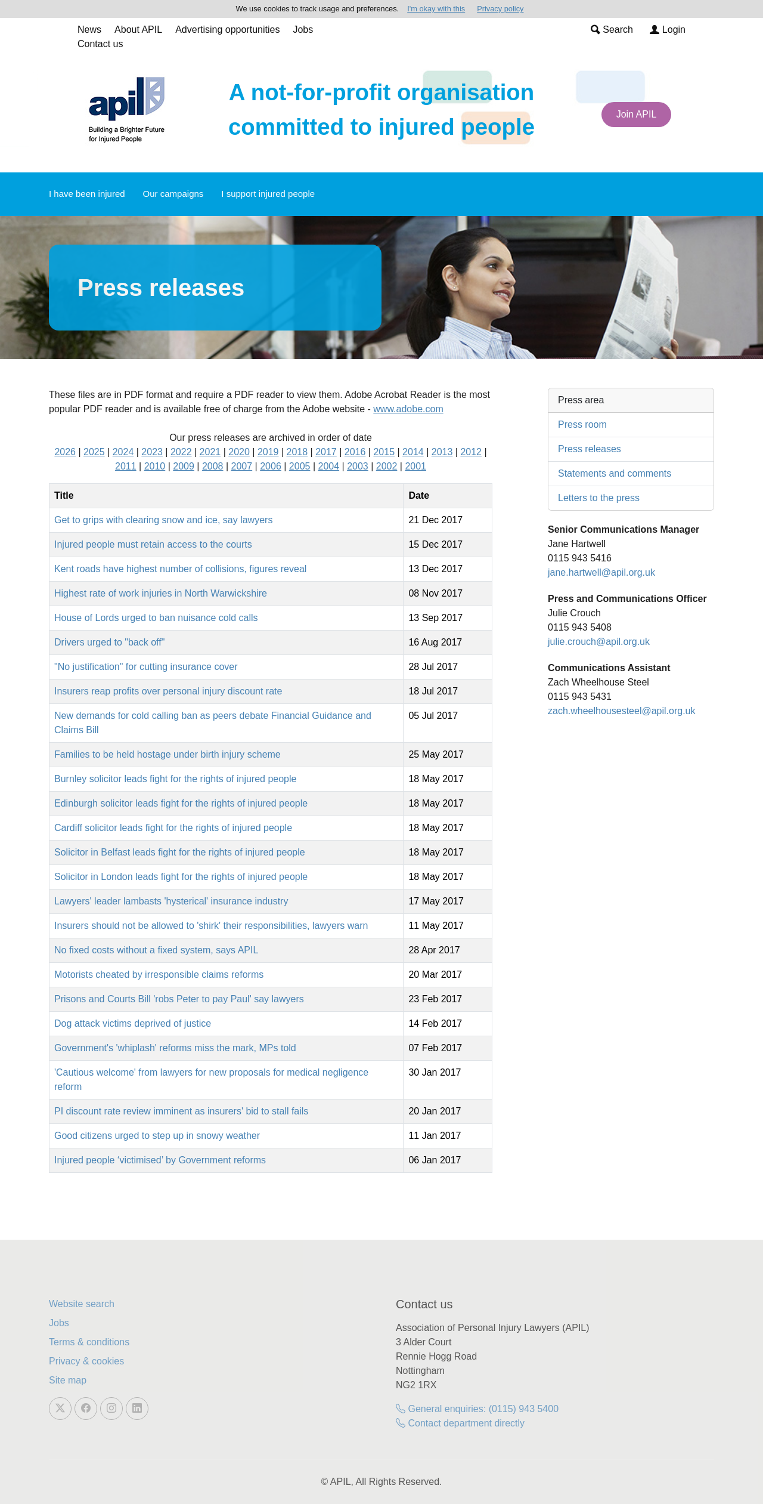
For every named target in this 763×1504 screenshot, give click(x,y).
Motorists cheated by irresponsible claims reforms (158, 974)
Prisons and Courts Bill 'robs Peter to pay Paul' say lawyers (179, 999)
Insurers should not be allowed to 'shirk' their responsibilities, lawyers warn (211, 926)
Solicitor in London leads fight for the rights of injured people (181, 877)
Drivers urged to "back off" (109, 642)
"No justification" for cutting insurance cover (146, 667)
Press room (582, 424)
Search (612, 29)
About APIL (138, 29)
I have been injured (87, 194)
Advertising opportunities (227, 29)
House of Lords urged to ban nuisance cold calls (156, 618)
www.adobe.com (408, 409)
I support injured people (268, 194)
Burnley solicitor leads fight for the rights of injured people (175, 779)
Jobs (303, 29)
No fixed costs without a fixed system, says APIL (156, 950)
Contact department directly (460, 1423)
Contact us (100, 44)
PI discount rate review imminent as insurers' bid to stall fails (181, 1111)
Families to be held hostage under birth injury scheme (167, 754)
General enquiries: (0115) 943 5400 (477, 1409)
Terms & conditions (89, 1342)
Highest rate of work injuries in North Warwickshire (160, 593)
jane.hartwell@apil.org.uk (601, 572)
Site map (67, 1380)
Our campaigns (173, 194)
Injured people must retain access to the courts (153, 544)
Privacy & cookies (86, 1361)
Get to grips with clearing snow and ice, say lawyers (163, 520)
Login (668, 29)
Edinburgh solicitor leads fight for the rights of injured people (181, 803)
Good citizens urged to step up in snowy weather (157, 1136)
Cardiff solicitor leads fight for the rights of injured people (173, 828)
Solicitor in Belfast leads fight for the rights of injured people (179, 852)
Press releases (589, 449)
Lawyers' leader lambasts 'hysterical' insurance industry (171, 901)
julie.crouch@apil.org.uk (599, 642)
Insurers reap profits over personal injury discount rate (168, 691)
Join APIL (636, 114)
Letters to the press (599, 498)
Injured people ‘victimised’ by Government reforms (160, 1160)
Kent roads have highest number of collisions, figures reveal (180, 569)
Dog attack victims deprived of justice (132, 1023)
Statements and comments (614, 473)
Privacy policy (500, 8)
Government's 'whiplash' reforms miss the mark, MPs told (175, 1048)
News (89, 29)
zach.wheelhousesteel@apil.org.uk (622, 711)
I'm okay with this (436, 8)
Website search (81, 1304)
